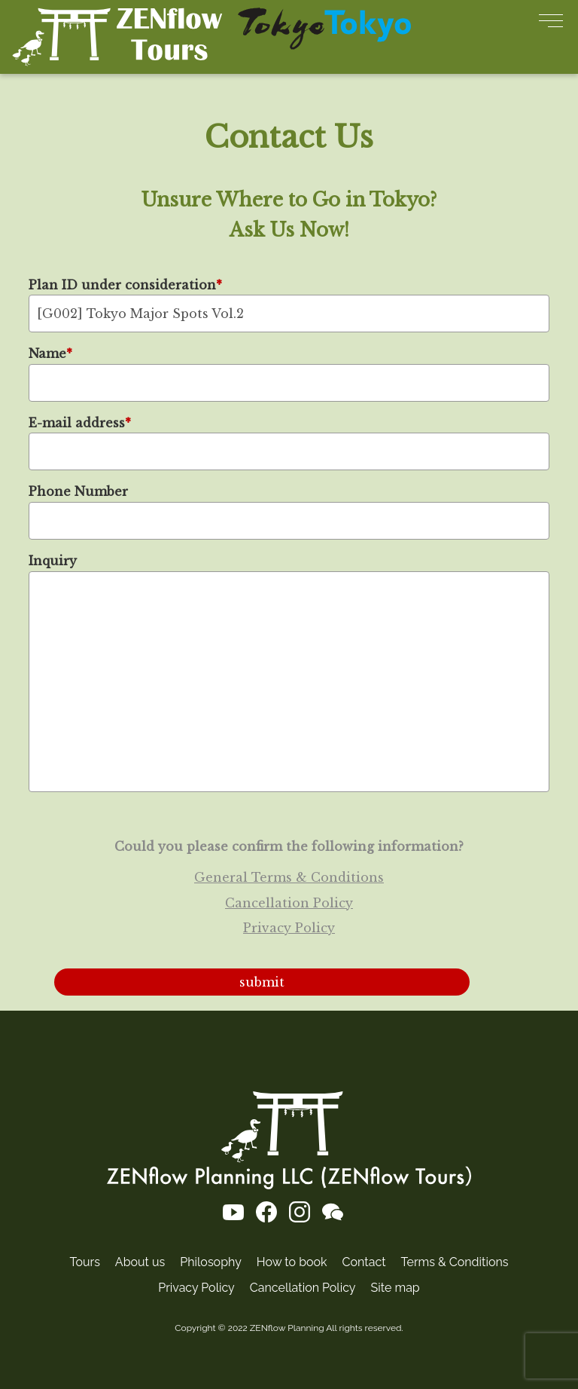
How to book (292, 1262)
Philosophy (211, 1262)
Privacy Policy (289, 927)
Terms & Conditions (455, 1262)
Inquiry (53, 560)
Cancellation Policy (289, 902)
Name (50, 353)
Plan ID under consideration (125, 284)
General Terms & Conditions (289, 877)
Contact (364, 1262)
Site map (395, 1287)
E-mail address (80, 422)
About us (140, 1262)
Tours (85, 1262)
